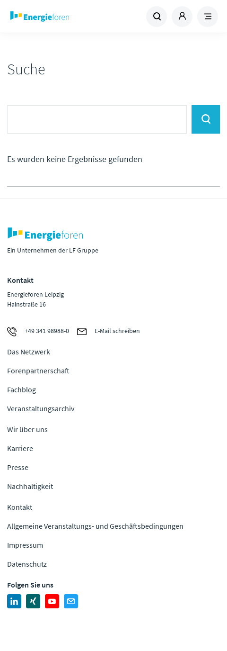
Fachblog (21, 389)
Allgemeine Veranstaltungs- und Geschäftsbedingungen (95, 526)
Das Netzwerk (28, 351)
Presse (17, 467)
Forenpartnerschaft (38, 370)
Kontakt (19, 507)
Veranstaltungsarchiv (40, 408)
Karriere (20, 448)
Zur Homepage (60, 16)
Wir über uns (27, 429)
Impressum (25, 545)
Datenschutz (27, 564)
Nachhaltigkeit (30, 486)
